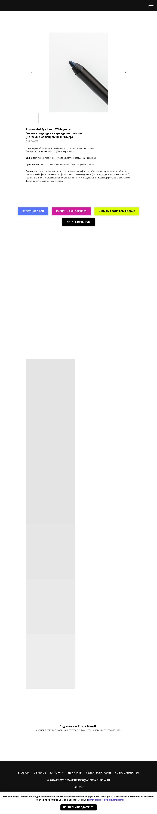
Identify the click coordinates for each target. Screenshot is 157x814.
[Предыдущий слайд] (32, 72)
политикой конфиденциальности (106, 800)
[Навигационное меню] (151, 5)
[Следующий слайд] (125, 72)
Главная (23, 772)
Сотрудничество (127, 772)
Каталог (55, 772)
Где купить (74, 772)
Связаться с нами (98, 772)
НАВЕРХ (78, 787)
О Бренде (40, 772)
